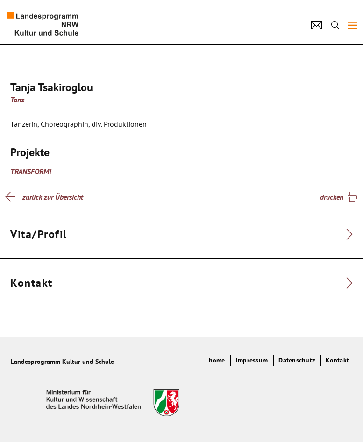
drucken (331, 197)
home (217, 360)
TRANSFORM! (30, 171)
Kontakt (337, 360)
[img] (352, 25)
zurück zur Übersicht (52, 197)
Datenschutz (296, 360)
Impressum (252, 360)
